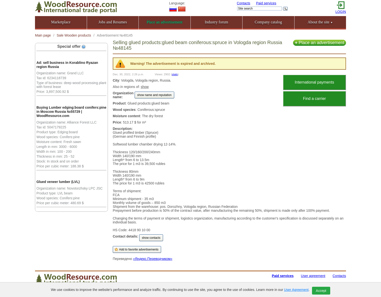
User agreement (313, 276)
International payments (314, 82)
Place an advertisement (319, 42)
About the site (320, 22)
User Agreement (296, 290)
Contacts (243, 3)
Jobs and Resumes (112, 22)
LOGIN (340, 12)
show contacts (151, 238)
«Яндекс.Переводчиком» (153, 259)
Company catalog (268, 22)
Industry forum (216, 22)
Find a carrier (314, 98)
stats (175, 74)
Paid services (266, 3)
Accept (321, 291)
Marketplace (60, 22)
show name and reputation (154, 95)
